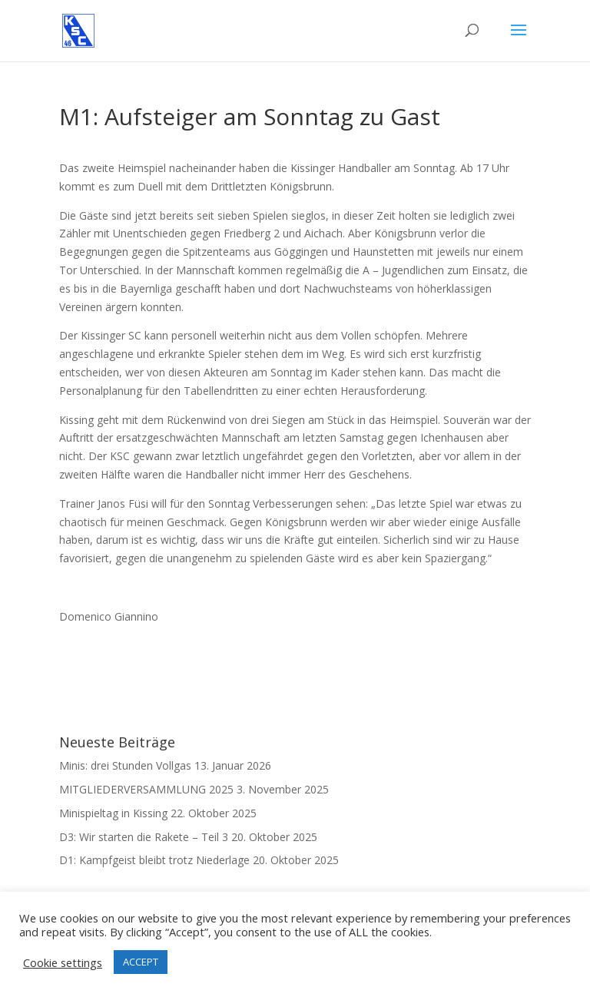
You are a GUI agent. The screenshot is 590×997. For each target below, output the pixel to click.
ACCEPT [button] (140, 962)
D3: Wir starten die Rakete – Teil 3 (143, 837)
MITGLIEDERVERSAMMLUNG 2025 (146, 789)
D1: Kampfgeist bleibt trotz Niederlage (154, 860)
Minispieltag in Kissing (113, 813)
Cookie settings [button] (62, 962)
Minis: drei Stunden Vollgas (125, 765)
